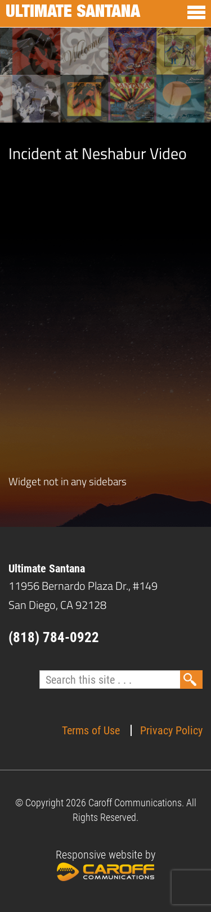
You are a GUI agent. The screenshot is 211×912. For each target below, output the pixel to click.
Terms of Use (91, 730)
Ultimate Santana (73, 13)
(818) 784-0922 (53, 637)
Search (191, 679)
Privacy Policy (171, 730)
